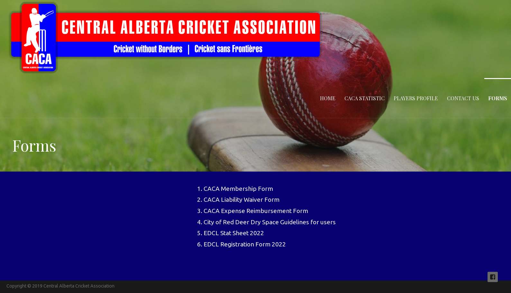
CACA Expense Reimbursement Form (256, 210)
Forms (497, 98)
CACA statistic (364, 98)
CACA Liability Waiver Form (241, 199)
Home (327, 98)
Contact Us (463, 98)
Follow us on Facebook (493, 277)
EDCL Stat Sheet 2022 (234, 232)
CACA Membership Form (238, 188)
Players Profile (416, 98)
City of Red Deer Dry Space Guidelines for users (270, 222)
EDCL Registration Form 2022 (245, 244)
